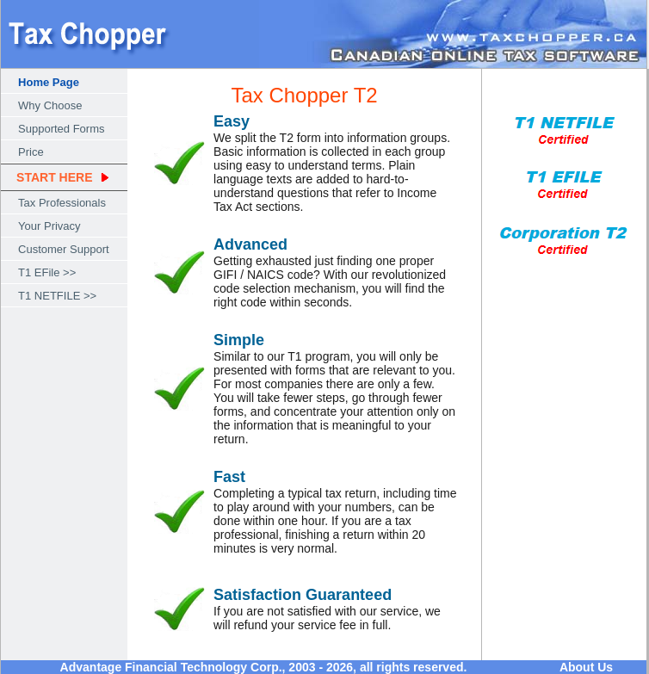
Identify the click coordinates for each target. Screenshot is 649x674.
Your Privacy (49, 226)
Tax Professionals (62, 202)
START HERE (54, 177)
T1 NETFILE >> (57, 295)
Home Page (48, 82)
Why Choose (50, 105)
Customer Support (63, 249)
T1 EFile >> (47, 272)
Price (31, 151)
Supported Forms (61, 128)
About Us (586, 667)
